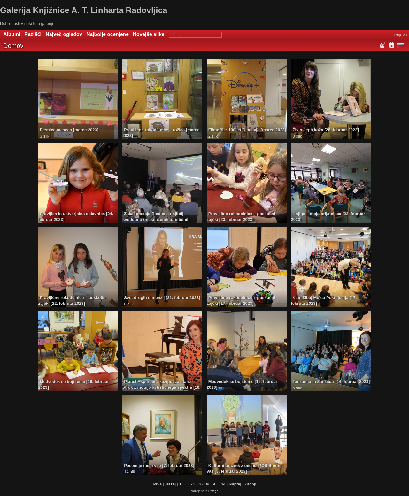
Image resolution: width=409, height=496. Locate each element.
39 (212, 484)
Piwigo (213, 491)
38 (206, 484)
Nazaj (170, 484)
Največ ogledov (64, 34)
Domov (13, 45)
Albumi (11, 34)
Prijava (400, 35)
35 (189, 484)
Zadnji (250, 484)
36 (195, 484)
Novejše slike (149, 34)
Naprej (235, 484)
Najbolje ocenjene (107, 34)
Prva (157, 484)
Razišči (33, 34)
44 (223, 484)
